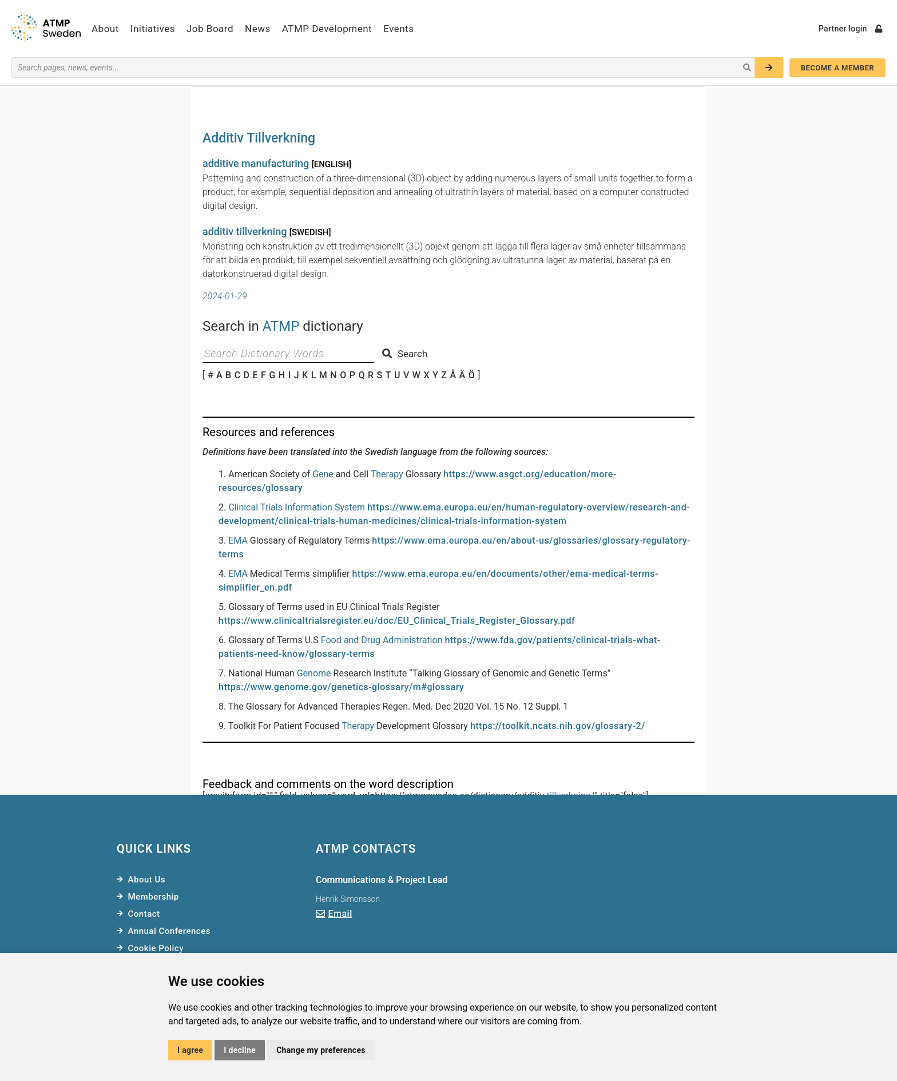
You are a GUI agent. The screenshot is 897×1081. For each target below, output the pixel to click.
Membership (153, 897)
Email (340, 913)
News (258, 28)
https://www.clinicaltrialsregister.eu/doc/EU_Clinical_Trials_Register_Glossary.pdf (397, 620)
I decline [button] (240, 1050)
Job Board (209, 28)
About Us (147, 879)
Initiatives (152, 28)
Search (404, 353)
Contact (144, 914)
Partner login (850, 28)
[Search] (769, 67)
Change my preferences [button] (321, 1050)
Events (398, 28)
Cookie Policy (156, 948)
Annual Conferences (169, 931)
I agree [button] (190, 1050)
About (105, 28)
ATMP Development (327, 28)
